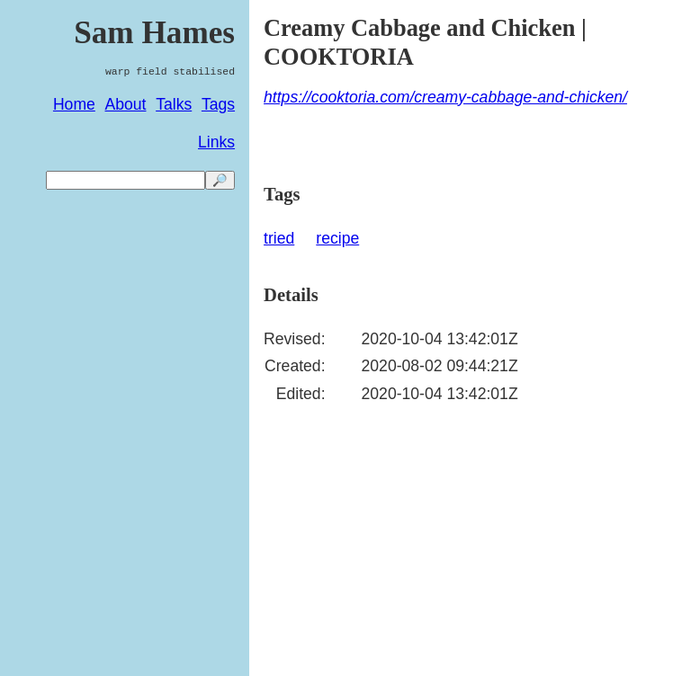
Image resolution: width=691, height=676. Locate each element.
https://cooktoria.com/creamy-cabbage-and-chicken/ (445, 97)
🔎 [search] (220, 180)
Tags (218, 104)
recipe (337, 238)
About (126, 104)
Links (216, 142)
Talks (174, 104)
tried (279, 238)
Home (74, 104)
